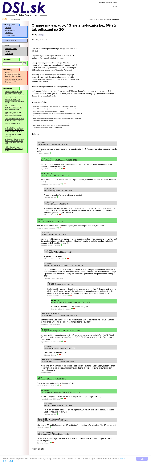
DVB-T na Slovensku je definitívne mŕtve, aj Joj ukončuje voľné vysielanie (13, 74)
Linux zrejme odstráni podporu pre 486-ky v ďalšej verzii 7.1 (14, 119)
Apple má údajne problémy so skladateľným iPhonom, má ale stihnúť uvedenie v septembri (14, 129)
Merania (14, 48)
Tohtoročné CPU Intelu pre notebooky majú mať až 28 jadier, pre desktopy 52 (13, 107)
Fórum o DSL (9, 32)
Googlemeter (9, 53)
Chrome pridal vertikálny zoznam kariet (13, 124)
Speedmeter (8, 48)
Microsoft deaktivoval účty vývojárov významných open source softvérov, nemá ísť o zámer (57, 108)
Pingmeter (8, 51)
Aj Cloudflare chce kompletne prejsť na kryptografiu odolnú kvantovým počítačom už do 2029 (14, 141)
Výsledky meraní (10, 35)
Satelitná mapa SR (10, 40)
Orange (41, 35)
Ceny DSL (8, 27)
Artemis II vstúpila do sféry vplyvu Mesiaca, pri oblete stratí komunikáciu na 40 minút (14, 93)
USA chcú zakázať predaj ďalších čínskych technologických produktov (13, 113)
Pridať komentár (38, 449)
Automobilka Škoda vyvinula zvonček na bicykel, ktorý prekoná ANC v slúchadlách (54, 106)
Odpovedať (40, 153)
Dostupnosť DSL (10, 30)
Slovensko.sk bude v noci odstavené (13, 135)
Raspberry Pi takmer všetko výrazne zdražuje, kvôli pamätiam (13, 80)
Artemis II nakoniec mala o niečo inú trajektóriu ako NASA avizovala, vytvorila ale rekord (14, 100)
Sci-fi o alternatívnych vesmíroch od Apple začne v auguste (14, 148)
